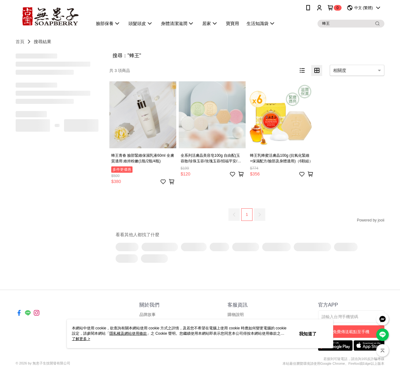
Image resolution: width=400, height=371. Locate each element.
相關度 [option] (339, 70)
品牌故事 (147, 314)
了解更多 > (81, 339)
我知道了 (308, 333)
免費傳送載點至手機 (351, 331)
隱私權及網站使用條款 (128, 333)
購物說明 (236, 314)
